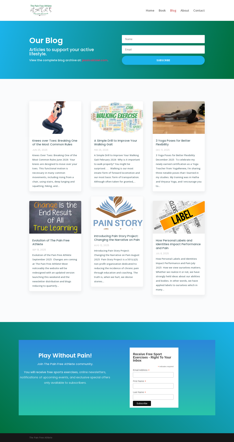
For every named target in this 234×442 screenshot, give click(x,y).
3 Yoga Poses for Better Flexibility (173, 142)
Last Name (139, 392)
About (185, 10)
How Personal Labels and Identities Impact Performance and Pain (178, 244)
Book (162, 10)
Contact (199, 10)
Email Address (141, 370)
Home (150, 10)
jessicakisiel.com (95, 60)
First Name (139, 381)
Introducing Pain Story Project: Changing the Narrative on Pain (117, 238)
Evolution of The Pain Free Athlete (51, 242)
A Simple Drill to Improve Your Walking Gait (115, 142)
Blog (173, 10)
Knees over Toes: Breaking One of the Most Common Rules (54, 142)
